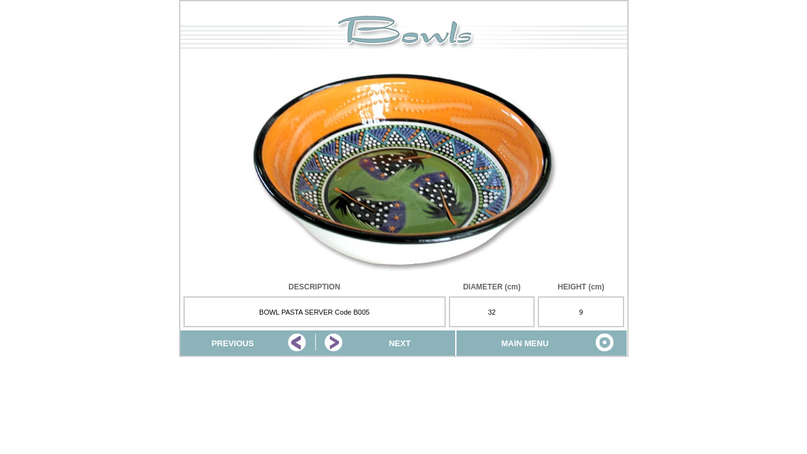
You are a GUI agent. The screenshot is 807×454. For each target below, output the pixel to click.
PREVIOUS (232, 343)
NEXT (400, 343)
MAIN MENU (525, 343)
